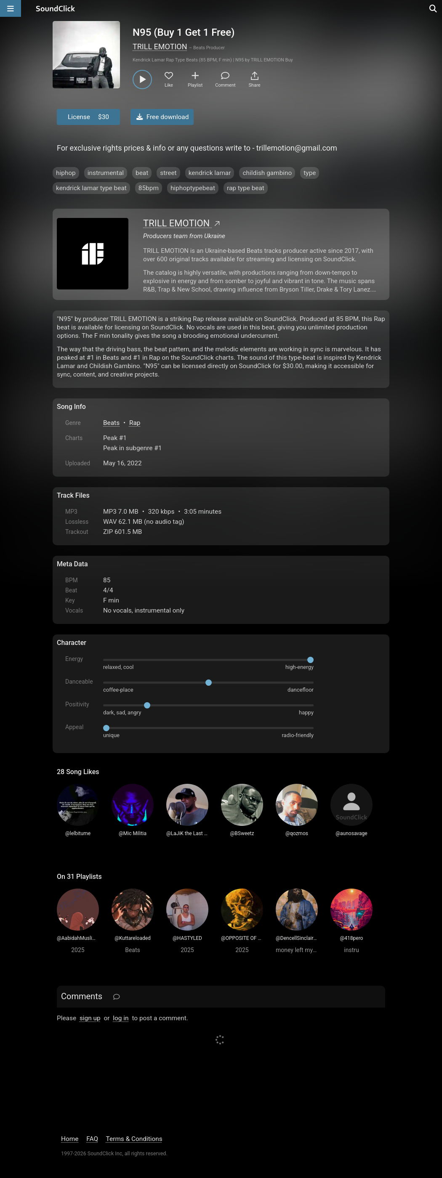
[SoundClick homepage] (55, 8)
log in (120, 1018)
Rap (135, 423)
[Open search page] (433, 8)
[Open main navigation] (10, 8)
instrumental (106, 173)
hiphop (66, 173)
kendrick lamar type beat (91, 188)
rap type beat (245, 188)
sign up (90, 1018)
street (168, 173)
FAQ (92, 1139)
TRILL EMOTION (160, 46)
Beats (111, 423)
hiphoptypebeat (192, 188)
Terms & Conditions (134, 1139)
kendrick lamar (210, 173)
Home (69, 1139)
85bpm (148, 188)
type (310, 173)
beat (142, 173)
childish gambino (267, 173)
